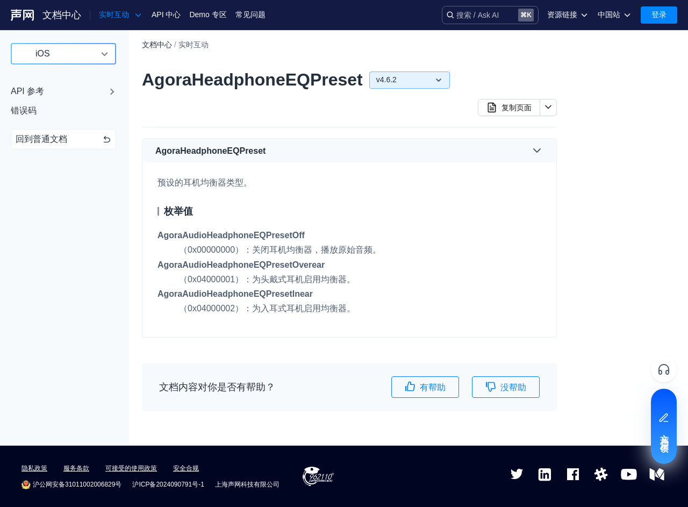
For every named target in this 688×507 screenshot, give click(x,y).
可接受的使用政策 (131, 468)
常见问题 (250, 14)
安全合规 (186, 468)
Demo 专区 (207, 14)
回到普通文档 (63, 139)
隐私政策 (34, 468)
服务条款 (76, 468)
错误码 (24, 110)
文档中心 (61, 15)
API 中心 (166, 14)
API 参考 (27, 91)
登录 (658, 14)
